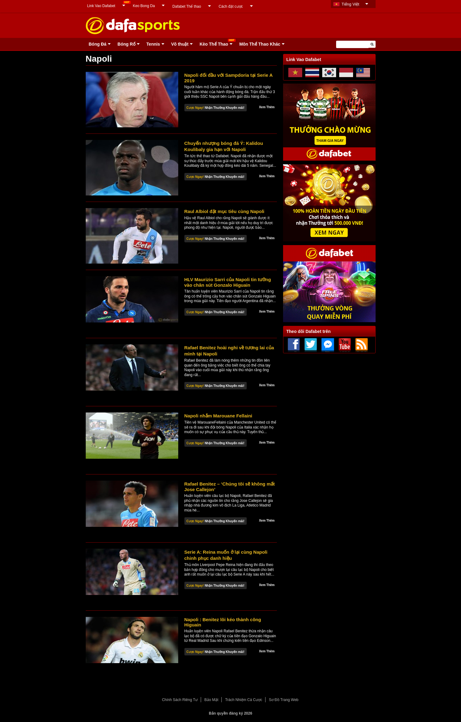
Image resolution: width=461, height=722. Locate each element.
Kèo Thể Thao (214, 44)
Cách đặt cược (231, 6)
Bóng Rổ (126, 44)
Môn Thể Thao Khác (259, 44)
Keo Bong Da (144, 6)
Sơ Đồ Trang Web (283, 700)
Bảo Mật (211, 700)
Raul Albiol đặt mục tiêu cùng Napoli (224, 211)
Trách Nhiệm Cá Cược (243, 700)
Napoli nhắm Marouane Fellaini (218, 415)
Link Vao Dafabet (101, 6)
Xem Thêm (267, 107)
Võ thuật (179, 44)
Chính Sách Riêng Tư (180, 700)
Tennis (153, 44)
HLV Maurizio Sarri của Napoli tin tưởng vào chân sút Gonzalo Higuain (227, 282)
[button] (372, 44)
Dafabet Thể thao (186, 6)
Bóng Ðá (98, 44)
